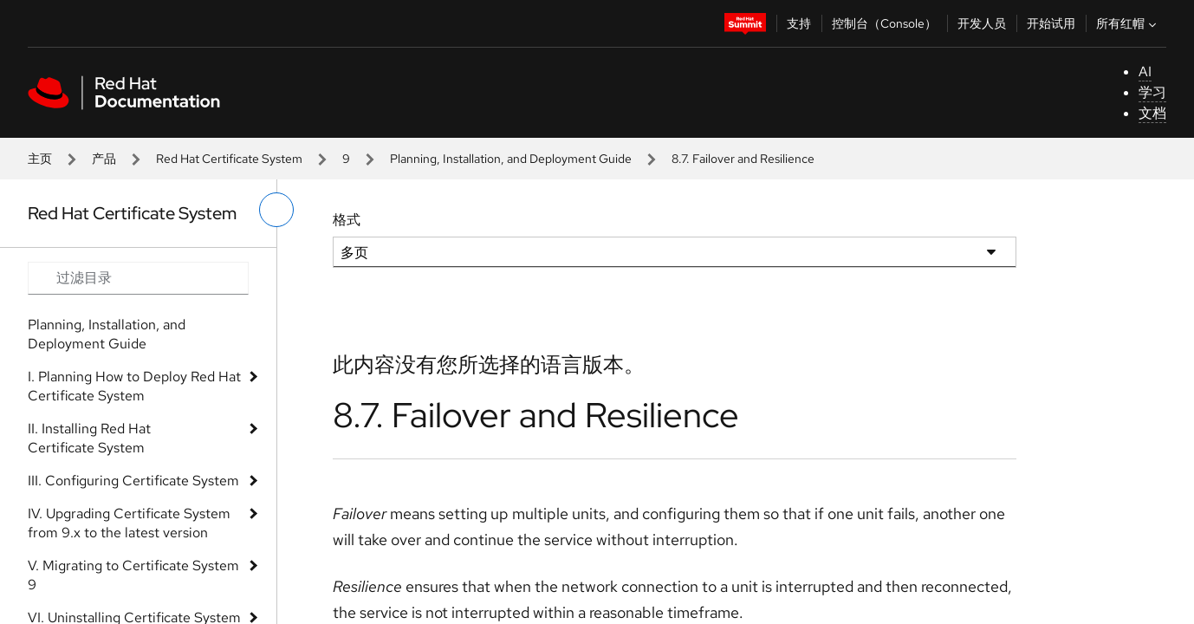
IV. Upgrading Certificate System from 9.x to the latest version (129, 523)
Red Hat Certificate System (229, 158)
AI (1145, 71)
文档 (1152, 113)
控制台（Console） (884, 23)
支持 (799, 23)
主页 (40, 158)
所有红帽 (1128, 23)
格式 (346, 220)
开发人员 (981, 23)
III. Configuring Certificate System (133, 480)
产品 (104, 158)
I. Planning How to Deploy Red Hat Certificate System (134, 386)
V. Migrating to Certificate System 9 (133, 575)
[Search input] (138, 278)
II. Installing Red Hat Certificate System (89, 438)
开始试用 (1051, 23)
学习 (1152, 92)
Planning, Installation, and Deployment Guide (511, 158)
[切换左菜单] (276, 209)
